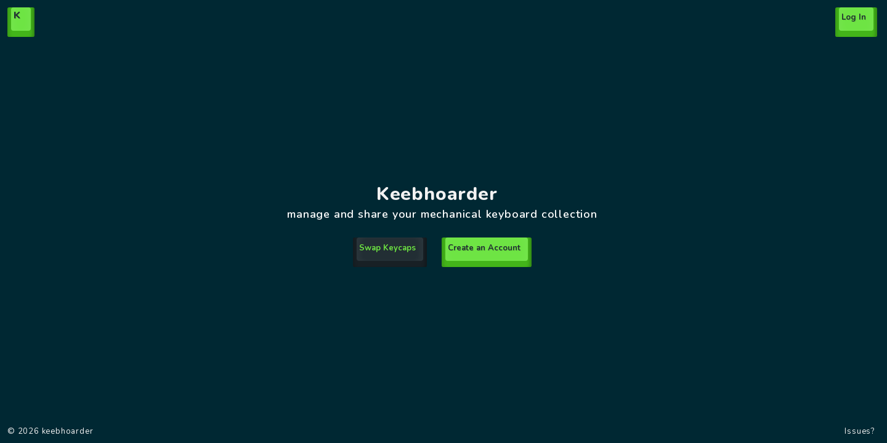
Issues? (859, 431)
